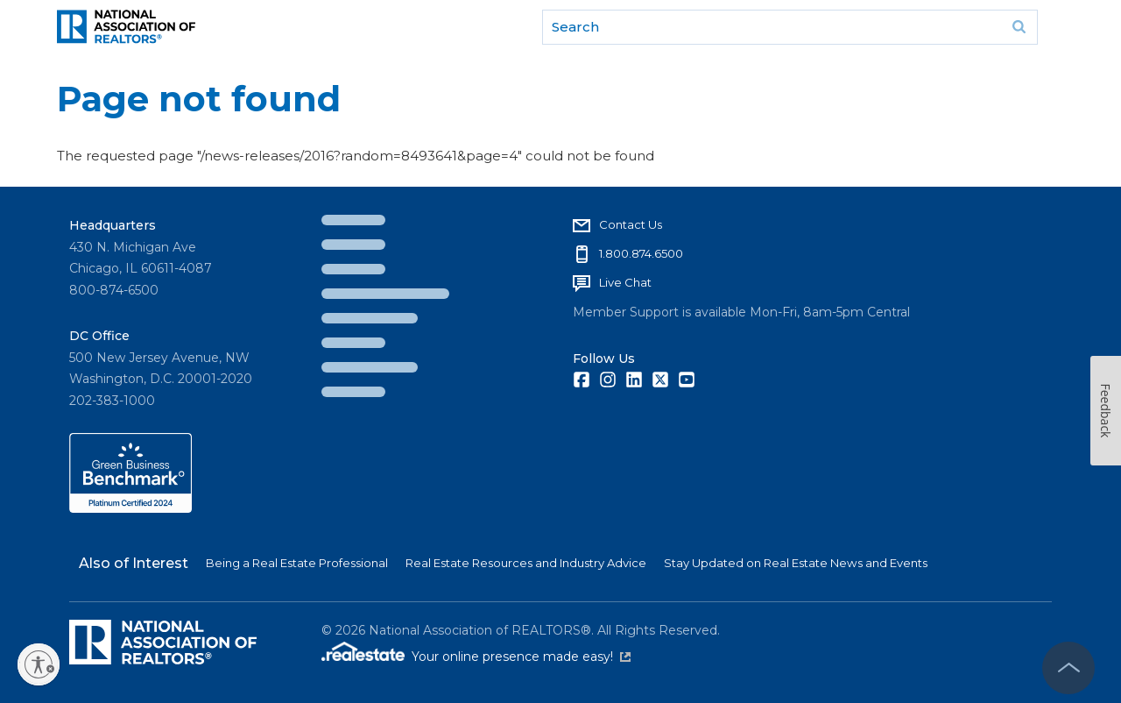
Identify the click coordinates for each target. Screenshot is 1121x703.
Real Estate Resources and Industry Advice (525, 563)
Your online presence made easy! (521, 656)
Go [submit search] (1018, 27)
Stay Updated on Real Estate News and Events (795, 563)
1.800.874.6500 (641, 253)
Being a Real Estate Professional (297, 563)
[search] (790, 27)
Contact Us (630, 224)
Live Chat (625, 282)
